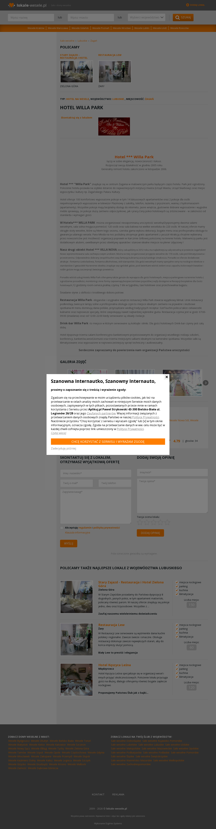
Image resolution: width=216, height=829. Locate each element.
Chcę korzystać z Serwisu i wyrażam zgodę (108, 441)
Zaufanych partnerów (101, 413)
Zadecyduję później (63, 448)
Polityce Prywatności (145, 417)
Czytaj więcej (58, 433)
